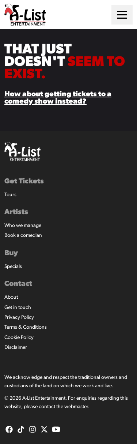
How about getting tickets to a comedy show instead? (57, 98)
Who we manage (22, 225)
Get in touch (17, 307)
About (11, 297)
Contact (18, 284)
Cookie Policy (19, 337)
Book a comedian (23, 235)
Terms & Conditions (25, 327)
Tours (10, 195)
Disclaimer (15, 347)
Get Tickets (24, 181)
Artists (16, 212)
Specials (13, 266)
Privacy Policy (19, 317)
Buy (11, 253)
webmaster (76, 407)
